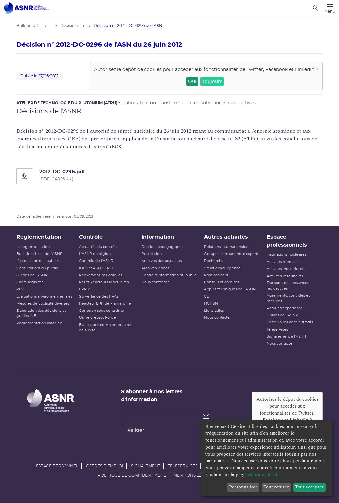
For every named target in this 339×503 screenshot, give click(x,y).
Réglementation (38, 237)
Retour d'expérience (285, 308)
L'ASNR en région (95, 254)
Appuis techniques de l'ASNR (230, 289)
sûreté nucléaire (136, 131)
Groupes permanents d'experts (231, 254)
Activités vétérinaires (285, 276)
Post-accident (216, 275)
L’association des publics (37, 261)
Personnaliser (243, 487)
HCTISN (211, 303)
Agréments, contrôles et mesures (288, 298)
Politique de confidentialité (132, 475)
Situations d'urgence (222, 268)
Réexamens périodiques (100, 275)
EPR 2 (84, 289)
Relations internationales (226, 247)
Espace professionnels (287, 241)
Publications (152, 254)
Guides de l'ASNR (32, 275)
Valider (135, 430)
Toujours (212, 81)
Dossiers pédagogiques (162, 247)
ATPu (250, 139)
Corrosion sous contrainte (101, 310)
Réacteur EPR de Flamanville (105, 303)
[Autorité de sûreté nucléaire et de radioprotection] (26, 8)
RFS (20, 289)
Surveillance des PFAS (99, 296)
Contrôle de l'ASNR (96, 261)
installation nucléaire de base (192, 139)
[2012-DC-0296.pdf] (169, 176)
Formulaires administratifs (290, 322)
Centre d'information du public (169, 275)
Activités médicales (284, 262)
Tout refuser (276, 487)
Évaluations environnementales (44, 296)
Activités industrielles (285, 269)
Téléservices (277, 329)
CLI (207, 296)
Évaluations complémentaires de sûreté (105, 327)
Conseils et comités (221, 282)
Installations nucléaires (286, 254)
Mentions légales (193, 475)
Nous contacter (155, 282)
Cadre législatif (29, 282)
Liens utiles (214, 310)
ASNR (72, 111)
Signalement (145, 466)
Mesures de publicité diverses (42, 303)
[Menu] (330, 8)
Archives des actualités (162, 261)
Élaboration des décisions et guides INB (41, 313)
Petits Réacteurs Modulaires (104, 282)
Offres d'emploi (104, 466)
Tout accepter (309, 487)
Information (158, 237)
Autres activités (226, 237)
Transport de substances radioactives (288, 285)
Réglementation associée (39, 323)
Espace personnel (57, 466)
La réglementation (33, 247)
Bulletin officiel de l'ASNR (39, 254)
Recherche (213, 261)
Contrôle (91, 237)
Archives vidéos (155, 268)
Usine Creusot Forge (97, 317)
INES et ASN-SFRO (96, 268)
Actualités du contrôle (98, 247)
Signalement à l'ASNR (286, 336)
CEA (73, 139)
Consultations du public (37, 268)
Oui (192, 81)
